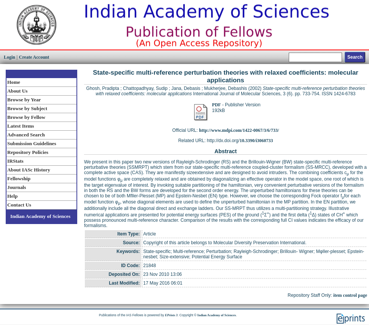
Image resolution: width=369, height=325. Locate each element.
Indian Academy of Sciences (40, 216)
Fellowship (18, 178)
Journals (16, 187)
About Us (17, 91)
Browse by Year (24, 99)
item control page (350, 295)
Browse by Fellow (26, 117)
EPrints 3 (171, 315)
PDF (216, 104)
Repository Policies (27, 152)
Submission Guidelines (31, 143)
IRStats (15, 161)
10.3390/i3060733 (256, 140)
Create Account (34, 57)
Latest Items (20, 126)
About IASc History (28, 170)
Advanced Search (26, 135)
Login (9, 57)
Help (12, 196)
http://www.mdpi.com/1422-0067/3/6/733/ (239, 130)
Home (13, 82)
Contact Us (19, 205)
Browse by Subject (27, 108)
